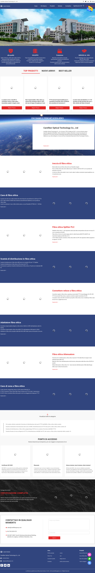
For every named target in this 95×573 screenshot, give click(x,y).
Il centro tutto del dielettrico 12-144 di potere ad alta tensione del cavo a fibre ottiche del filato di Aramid (82, 101)
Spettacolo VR (77, 6)
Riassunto (36, 465)
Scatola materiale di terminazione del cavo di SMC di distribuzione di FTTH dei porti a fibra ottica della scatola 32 (36, 426)
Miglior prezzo (12, 108)
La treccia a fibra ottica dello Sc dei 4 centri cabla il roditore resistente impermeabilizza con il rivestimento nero (73, 173)
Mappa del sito (63, 558)
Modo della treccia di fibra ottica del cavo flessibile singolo (65, 167)
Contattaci (50, 561)
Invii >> (54, 538)
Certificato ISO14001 (7, 465)
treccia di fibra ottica (62, 163)
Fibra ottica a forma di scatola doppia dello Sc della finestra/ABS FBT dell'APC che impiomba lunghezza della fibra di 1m (71, 235)
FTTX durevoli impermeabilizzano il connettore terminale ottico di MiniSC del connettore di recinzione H (59, 101)
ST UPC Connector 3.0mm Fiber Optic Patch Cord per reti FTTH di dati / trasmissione (19, 391)
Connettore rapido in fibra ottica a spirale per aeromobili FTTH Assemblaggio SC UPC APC (73, 294)
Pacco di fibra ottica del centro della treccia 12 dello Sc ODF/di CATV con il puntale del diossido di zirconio (72, 169)
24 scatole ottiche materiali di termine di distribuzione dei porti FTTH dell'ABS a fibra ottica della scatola (33, 424)
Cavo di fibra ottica (9, 195)
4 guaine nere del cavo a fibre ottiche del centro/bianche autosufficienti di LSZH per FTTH (20, 198)
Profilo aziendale (51, 553)
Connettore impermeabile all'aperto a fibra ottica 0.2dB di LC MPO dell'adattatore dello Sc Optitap (20, 326)
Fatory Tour (50, 555)
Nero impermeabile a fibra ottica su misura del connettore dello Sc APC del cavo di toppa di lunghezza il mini (35, 101)
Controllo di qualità (51, 558)
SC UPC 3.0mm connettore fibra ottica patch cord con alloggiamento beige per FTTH (19, 393)
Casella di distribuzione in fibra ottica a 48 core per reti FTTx (14, 264)
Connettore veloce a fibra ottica (67, 290)
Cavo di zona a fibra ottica (12, 386)
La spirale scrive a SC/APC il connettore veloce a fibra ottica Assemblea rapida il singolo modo (11, 101)
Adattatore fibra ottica (10, 322)
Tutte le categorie (83, 561)
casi (60, 555)
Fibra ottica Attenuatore (63, 354)
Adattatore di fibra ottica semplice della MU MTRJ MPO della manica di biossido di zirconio (21, 331)
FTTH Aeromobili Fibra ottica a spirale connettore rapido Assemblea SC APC (69, 296)
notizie (61, 553)
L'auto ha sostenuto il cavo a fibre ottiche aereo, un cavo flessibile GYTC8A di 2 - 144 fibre (20, 204)
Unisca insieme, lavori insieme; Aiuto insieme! (78, 465)
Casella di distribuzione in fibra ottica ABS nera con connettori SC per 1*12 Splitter (19, 262)
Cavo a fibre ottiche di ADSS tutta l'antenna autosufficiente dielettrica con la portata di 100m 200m (20, 201)
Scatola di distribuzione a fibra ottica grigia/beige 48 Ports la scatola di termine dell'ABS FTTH (31, 429)
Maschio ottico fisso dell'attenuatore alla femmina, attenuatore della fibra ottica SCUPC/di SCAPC (73, 362)
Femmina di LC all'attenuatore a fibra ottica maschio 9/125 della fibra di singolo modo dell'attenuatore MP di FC (72, 358)
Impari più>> (46, 145)
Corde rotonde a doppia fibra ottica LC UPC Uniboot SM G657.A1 (15, 389)
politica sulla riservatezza (65, 561)
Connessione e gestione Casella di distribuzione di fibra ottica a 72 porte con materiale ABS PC (21, 266)
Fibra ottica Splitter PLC (63, 227)
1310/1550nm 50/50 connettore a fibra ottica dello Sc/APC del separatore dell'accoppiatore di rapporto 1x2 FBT (73, 238)
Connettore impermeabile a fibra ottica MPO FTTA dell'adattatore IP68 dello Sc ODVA (19, 329)
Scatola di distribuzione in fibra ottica (17, 259)
